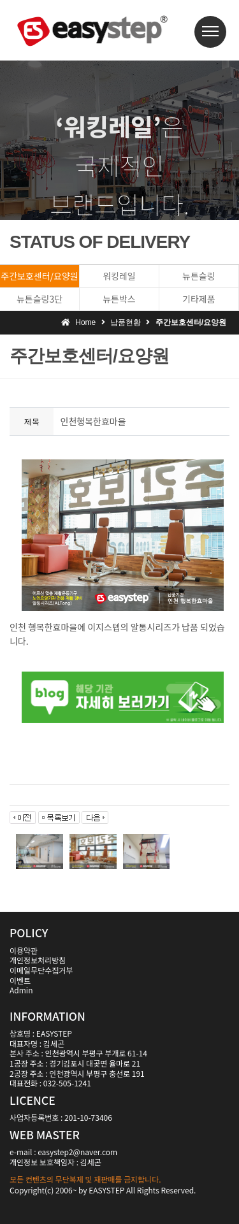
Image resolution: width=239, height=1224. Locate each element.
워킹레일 (119, 276)
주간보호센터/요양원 (39, 276)
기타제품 (198, 298)
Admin (21, 989)
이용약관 (24, 950)
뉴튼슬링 (198, 276)
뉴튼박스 (119, 298)
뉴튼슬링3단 (39, 298)
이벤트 (20, 980)
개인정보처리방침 (38, 959)
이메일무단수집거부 (41, 970)
